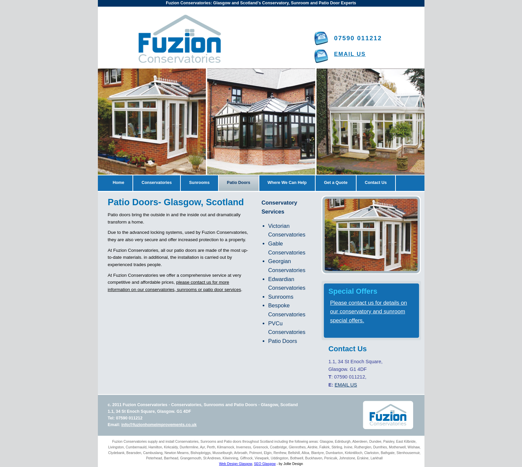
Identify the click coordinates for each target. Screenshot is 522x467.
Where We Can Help (287, 182)
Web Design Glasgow (235, 464)
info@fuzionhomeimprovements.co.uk (158, 424)
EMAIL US (350, 54)
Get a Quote (336, 182)
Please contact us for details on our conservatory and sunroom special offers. (368, 312)
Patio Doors (238, 182)
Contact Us (376, 182)
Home (119, 182)
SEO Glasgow (265, 464)
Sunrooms (199, 182)
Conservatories (156, 182)
